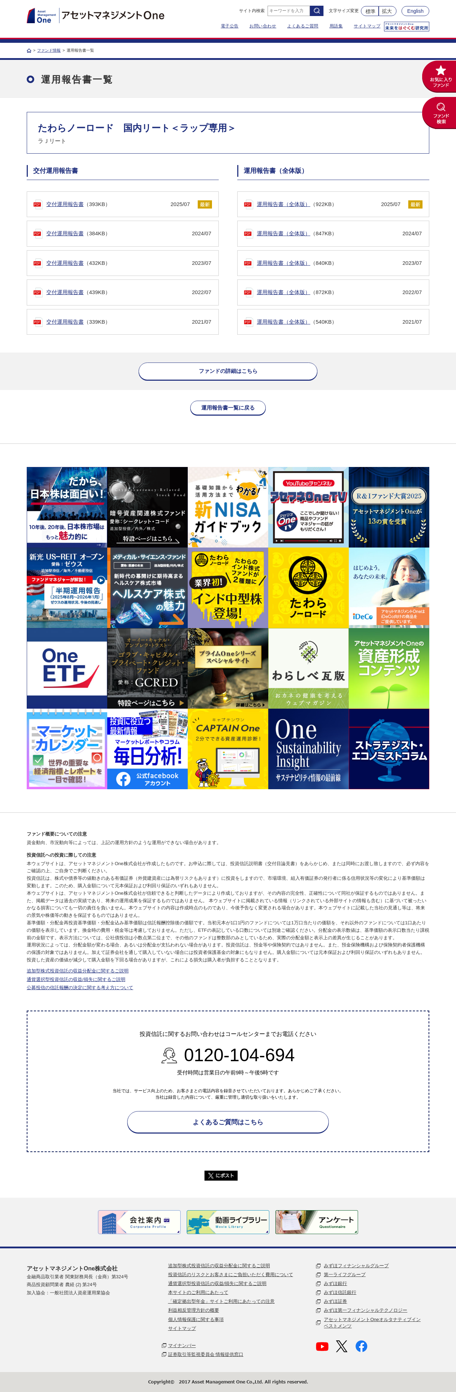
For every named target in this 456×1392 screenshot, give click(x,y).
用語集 (336, 26)
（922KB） (328, 204)
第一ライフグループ (345, 1274)
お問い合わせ (262, 26)
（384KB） (128, 234)
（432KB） (128, 263)
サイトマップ (367, 26)
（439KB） (128, 292)
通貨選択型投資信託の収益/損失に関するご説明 (76, 979)
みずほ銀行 (335, 1283)
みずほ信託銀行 (340, 1292)
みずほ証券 (335, 1301)
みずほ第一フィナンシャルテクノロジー (365, 1310)
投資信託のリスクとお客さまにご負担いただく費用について (230, 1274)
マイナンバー (182, 1345)
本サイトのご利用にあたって (198, 1292)
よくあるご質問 (302, 26)
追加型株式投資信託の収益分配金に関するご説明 (78, 971)
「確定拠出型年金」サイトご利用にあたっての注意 (221, 1301)
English (415, 11)
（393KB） (118, 204)
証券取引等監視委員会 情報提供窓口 (206, 1354)
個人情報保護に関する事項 (196, 1319)
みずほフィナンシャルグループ (356, 1265)
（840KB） (339, 263)
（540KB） (339, 322)
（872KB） (339, 292)
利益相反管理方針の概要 (193, 1310)
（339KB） (128, 322)
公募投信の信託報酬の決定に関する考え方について (80, 987)
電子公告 (230, 26)
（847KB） (339, 234)
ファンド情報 (49, 50)
